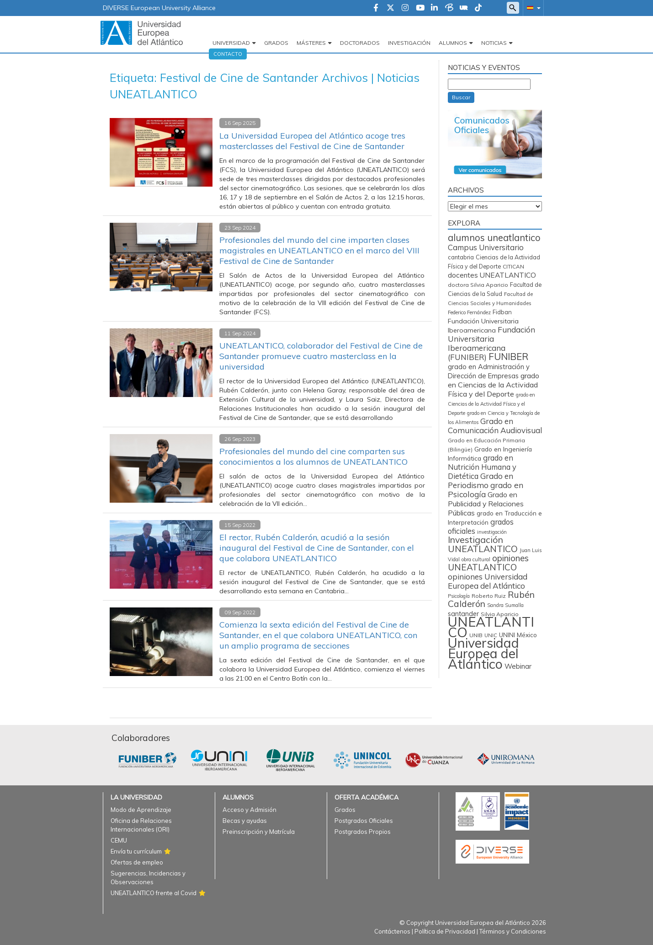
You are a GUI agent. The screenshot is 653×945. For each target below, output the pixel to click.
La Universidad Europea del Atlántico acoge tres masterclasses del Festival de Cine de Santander (312, 140)
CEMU (119, 840)
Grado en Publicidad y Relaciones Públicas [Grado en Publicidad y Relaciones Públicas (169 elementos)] (486, 503)
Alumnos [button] (453, 42)
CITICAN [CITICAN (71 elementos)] (513, 266)
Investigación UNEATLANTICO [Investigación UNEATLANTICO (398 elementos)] (483, 544)
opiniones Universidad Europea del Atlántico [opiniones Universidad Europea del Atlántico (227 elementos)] (487, 581)
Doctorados (360, 42)
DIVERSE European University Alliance (159, 8)
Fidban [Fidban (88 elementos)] (502, 312)
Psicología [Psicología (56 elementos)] (459, 596)
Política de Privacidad (444, 931)
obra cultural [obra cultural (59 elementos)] (476, 559)
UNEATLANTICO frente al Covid (153, 893)
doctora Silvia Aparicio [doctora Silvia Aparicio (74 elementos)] (478, 284)
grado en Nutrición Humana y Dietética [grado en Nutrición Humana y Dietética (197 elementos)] (482, 467)
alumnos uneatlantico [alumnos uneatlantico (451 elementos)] (494, 237)
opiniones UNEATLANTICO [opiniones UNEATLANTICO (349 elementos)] (488, 563)
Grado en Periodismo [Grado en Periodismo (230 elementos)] (480, 480)
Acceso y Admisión (249, 809)
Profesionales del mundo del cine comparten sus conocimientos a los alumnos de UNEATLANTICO (313, 456)
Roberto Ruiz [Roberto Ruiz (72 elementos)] (489, 595)
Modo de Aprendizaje (141, 809)
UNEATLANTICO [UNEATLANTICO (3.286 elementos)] (491, 626)
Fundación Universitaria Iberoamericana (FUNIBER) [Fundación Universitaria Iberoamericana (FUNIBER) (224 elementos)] (491, 343)
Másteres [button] (311, 42)
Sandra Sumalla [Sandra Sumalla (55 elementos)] (505, 605)
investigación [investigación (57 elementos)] (492, 532)
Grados (276, 42)
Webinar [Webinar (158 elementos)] (517, 666)
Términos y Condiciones (512, 931)
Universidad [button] (231, 42)
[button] (532, 7)
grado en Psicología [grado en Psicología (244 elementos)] (485, 489)
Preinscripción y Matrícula (259, 831)
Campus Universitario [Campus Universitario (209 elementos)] (486, 247)
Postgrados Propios (362, 831)
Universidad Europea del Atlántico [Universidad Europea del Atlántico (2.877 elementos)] (483, 653)
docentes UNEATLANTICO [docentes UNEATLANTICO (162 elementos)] (492, 274)
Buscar (461, 97)
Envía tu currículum (136, 851)
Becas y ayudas (245, 820)
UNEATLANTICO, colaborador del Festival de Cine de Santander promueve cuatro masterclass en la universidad (321, 356)
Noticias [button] (494, 42)
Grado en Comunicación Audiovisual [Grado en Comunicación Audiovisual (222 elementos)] (495, 425)
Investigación (409, 42)
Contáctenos (392, 931)
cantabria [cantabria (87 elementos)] (461, 257)
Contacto (227, 54)
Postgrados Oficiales (363, 820)
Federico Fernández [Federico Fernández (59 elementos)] (469, 312)
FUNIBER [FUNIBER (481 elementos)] (508, 356)
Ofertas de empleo (137, 862)
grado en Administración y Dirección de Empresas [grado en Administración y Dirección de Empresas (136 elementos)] (489, 371)
